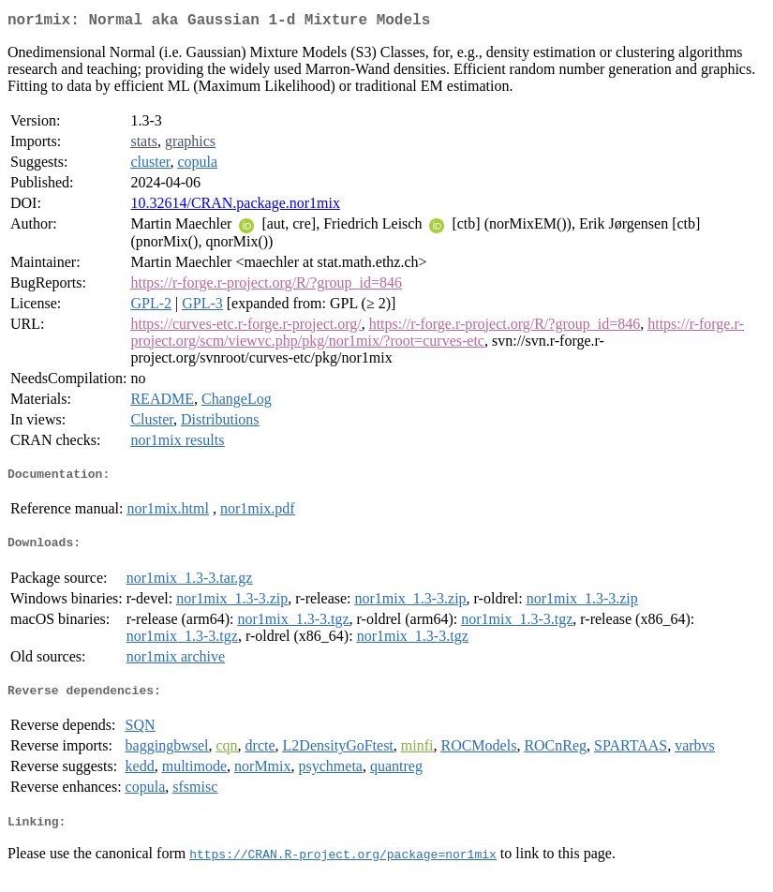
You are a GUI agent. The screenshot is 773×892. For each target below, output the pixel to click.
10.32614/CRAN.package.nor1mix (235, 207)
